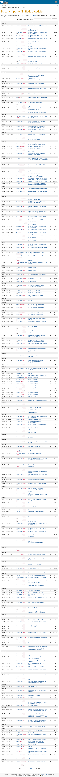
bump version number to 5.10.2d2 (35, 63)
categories (18, 381)
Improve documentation (33, 705)
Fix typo (30, 300)
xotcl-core (18, 25)
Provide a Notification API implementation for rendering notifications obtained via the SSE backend (37, 710)
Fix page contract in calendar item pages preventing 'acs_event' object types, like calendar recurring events (36, 75)
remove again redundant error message (36, 330)
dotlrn (17, 751)
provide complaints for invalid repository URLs (37, 571)
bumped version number (33, 516)
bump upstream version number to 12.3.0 (36, 554)
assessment (18, 390)
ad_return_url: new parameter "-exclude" (36, 726)
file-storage (18, 226)
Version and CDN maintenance (34, 590)
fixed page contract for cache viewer (35, 765)
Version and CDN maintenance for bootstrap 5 (37, 577)
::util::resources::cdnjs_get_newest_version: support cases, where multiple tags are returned (37, 585)
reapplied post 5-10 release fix (34, 732)
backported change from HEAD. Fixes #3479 (37, 483)
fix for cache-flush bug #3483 (34, 148)
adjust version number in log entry (35, 106)
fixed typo (30, 373)
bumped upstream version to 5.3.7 (35, 549)
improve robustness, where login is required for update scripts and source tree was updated (37, 350)
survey (17, 216)
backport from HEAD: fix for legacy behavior (37, 169)
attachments (18, 385)
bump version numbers (33, 642)
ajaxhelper (18, 41)
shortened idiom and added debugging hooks (37, 375)
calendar (18, 74)
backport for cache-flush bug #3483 (35, 146)
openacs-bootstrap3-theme (21, 255)
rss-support (18, 29)
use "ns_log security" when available (35, 625)
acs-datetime (19, 239)
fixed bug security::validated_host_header (37, 734)
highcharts (18, 554)
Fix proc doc (31, 697)
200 (25, 768)
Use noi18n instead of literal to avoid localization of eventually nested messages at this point (37, 471)
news (17, 219)
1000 (31, 768)
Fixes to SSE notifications (33, 568)
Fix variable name (32, 616)
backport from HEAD (32, 326)
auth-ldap (18, 373)
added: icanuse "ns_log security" (35, 628)
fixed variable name (32, 686)
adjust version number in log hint (35, 102)
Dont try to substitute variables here (35, 446)
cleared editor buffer (32, 626)
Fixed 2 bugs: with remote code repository (37, 739)
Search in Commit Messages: (25, 19)
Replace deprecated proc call (34, 695)
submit (47, 774)
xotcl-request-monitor (20, 116)
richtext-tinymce (19, 509)
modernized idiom (32, 364)
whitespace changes (32, 54)
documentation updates (33, 377)
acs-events (18, 394)
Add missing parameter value (34, 419)
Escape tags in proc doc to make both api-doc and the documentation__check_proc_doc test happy (37, 160)
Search (54, 20)
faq (17, 232)
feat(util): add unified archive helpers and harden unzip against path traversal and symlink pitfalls (36, 361)
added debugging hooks (33, 506)
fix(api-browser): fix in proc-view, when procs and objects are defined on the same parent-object (37, 193)
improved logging (32, 396)
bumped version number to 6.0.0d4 (35, 592)
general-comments (20, 223)
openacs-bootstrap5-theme (21, 252)
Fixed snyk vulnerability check (34, 640)
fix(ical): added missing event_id (35, 93)
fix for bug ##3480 (32, 281)
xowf (17, 97)
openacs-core (19, 32)
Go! (57, 5)
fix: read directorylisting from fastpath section (37, 67)
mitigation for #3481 (32, 267)
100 (22, 768)
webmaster (41, 774)
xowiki (17, 56)
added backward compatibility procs (35, 312)
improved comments (32, 655)
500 (28, 768)
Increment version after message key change (37, 274)
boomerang (18, 355)
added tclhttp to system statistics (35, 730)
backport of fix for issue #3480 (34, 278)
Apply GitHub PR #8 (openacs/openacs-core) (37, 400)
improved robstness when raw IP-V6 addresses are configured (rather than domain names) (37, 490)
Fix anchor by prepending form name (36, 479)
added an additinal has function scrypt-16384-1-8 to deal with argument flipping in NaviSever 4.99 (37, 460)
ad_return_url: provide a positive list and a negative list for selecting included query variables (37, 721)
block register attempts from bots (35, 290)
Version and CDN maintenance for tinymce (37, 575)
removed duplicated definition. (34, 453)
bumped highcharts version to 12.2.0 (35, 619)
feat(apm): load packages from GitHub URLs (37, 181)
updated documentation (33, 404)
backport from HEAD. (32, 450)
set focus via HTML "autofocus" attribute (36, 653)
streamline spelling (32, 744)
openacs (35, 15)
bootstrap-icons (19, 59)
